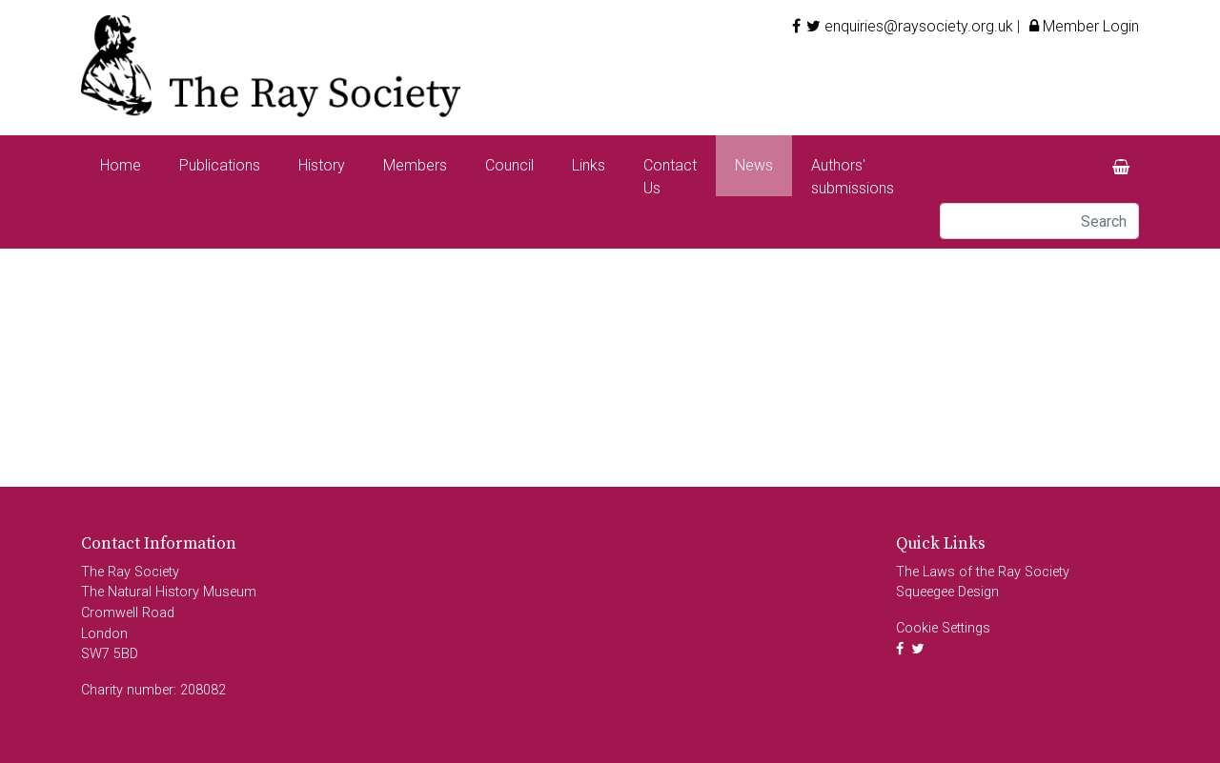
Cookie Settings (943, 628)
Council (509, 165)
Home (120, 165)
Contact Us (670, 176)
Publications (219, 165)
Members (415, 165)
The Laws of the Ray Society (982, 572)
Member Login (1081, 26)
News (754, 165)
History (321, 165)
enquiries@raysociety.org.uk (918, 26)
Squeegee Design (947, 592)
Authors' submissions (852, 176)
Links (588, 165)
